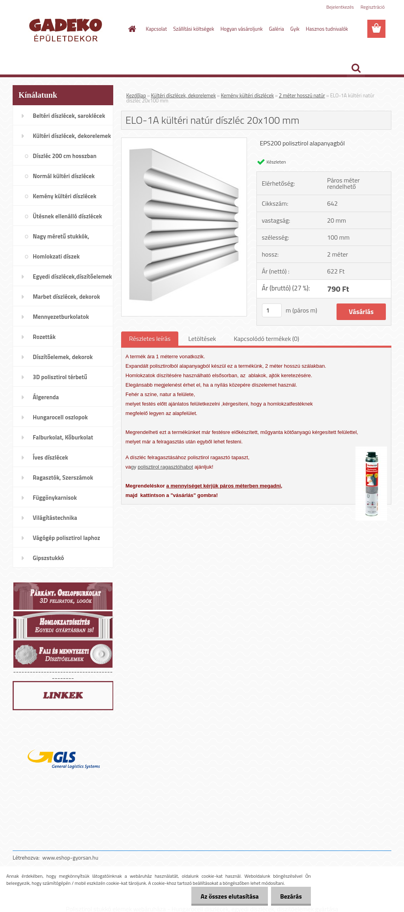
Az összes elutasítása (227, 896)
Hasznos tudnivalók (327, 29)
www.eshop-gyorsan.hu (70, 857)
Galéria (276, 29)
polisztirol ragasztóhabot (165, 467)
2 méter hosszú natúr (302, 95)
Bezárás (290, 896)
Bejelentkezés (340, 7)
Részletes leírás (149, 338)
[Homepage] (131, 29)
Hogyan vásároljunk (242, 29)
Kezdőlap (136, 95)
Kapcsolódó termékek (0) (266, 338)
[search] (356, 68)
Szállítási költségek (193, 29)
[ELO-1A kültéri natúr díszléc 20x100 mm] (184, 141)
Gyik (294, 29)
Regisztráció (373, 7)
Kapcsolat (156, 29)
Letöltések (202, 338)
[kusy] (272, 310)
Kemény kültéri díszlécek (247, 95)
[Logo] (67, 29)
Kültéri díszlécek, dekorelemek (183, 95)
